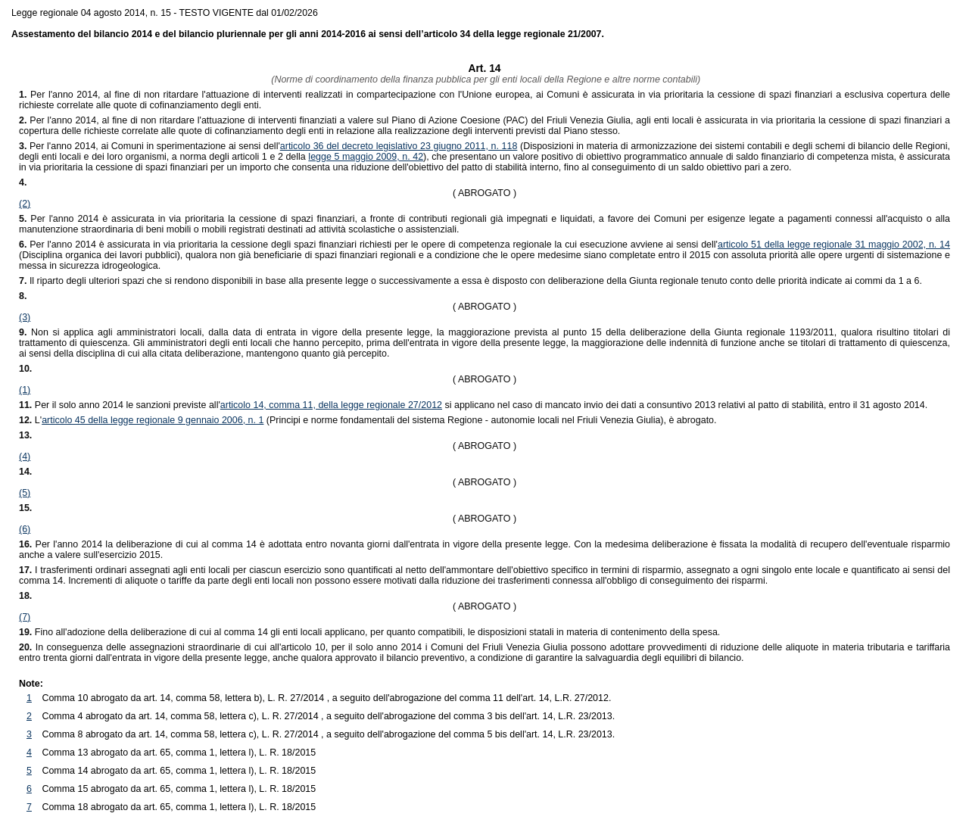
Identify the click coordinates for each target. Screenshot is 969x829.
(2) (24, 203)
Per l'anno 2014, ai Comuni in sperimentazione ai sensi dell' (149, 146)
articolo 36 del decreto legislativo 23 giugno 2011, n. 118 (399, 146)
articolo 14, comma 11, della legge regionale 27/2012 (331, 405)
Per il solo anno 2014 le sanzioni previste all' (119, 405)
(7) (24, 617)
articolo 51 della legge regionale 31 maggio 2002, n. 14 (834, 244)
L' (38, 420)
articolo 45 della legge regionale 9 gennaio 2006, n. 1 (152, 420)
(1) (24, 390)
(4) (24, 456)
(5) (24, 493)
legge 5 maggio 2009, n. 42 (365, 156)
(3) (24, 317)
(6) (24, 529)
